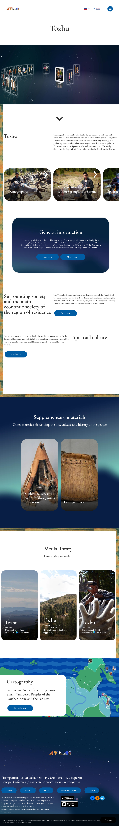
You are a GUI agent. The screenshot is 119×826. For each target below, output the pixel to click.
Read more (47, 257)
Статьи (92, 790)
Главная (9, 790)
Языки (46, 790)
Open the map (20, 708)
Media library (73, 257)
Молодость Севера (69, 790)
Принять (108, 820)
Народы (28, 790)
